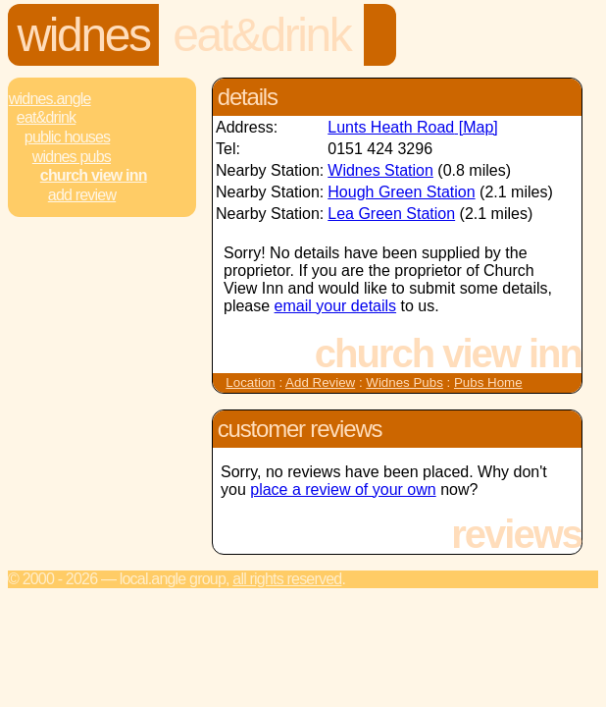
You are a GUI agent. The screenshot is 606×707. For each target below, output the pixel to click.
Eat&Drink (261, 35)
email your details (336, 306)
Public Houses (67, 137)
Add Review (320, 382)
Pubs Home (488, 382)
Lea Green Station (391, 213)
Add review (82, 195)
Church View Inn (93, 175)
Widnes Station (380, 170)
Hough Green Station (401, 192)
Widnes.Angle (50, 98)
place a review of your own (342, 489)
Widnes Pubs (71, 156)
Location (250, 382)
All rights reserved (286, 579)
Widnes (84, 35)
